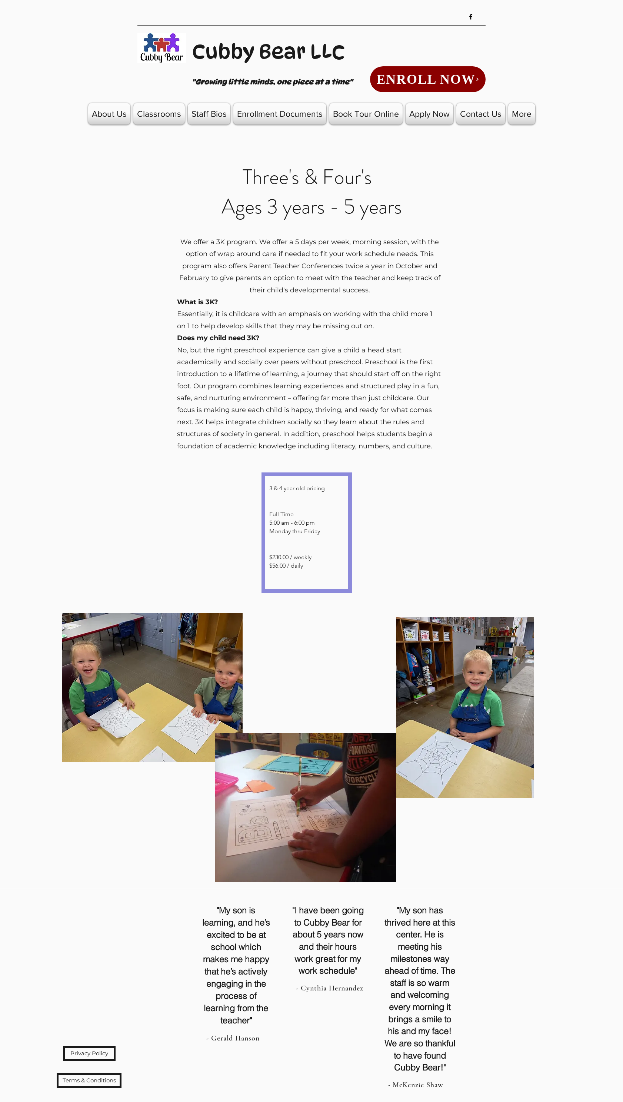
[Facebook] (470, 16)
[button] (159, 114)
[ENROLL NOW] (428, 79)
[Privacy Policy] (89, 1053)
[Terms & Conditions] (89, 1080)
